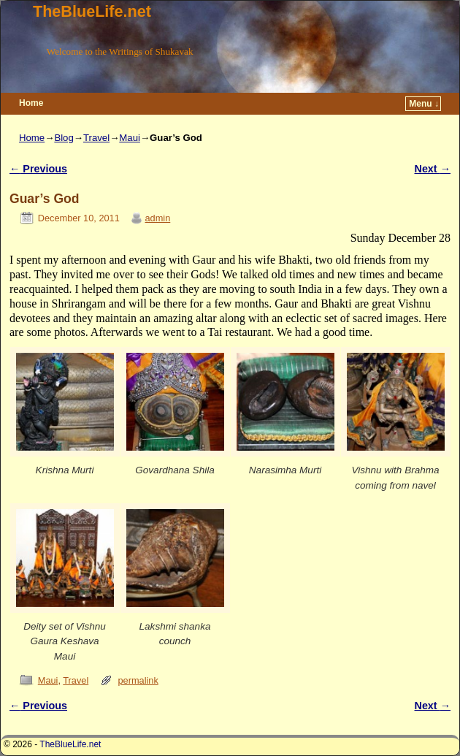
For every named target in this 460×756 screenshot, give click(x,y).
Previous (38, 169)
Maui (129, 137)
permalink (138, 680)
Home (31, 103)
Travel (96, 137)
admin (158, 218)
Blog (63, 137)
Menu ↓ (424, 104)
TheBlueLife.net (92, 11)
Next (433, 169)
